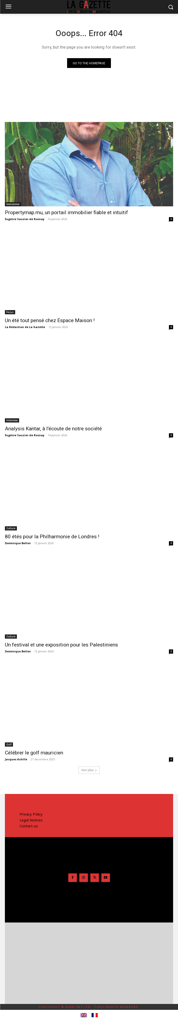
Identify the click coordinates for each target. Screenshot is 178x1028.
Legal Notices (31, 819)
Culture (10, 528)
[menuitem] (83, 1015)
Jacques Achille (16, 759)
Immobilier (13, 204)
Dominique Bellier (18, 543)
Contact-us (29, 825)
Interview (12, 420)
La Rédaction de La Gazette (25, 327)
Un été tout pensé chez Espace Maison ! (50, 320)
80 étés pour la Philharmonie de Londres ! (52, 537)
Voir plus (89, 770)
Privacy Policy (31, 814)
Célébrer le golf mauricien (34, 753)
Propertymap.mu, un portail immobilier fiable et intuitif (66, 212)
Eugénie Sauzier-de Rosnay (24, 219)
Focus (10, 312)
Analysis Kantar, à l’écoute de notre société (53, 429)
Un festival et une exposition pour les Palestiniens (61, 645)
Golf (9, 744)
